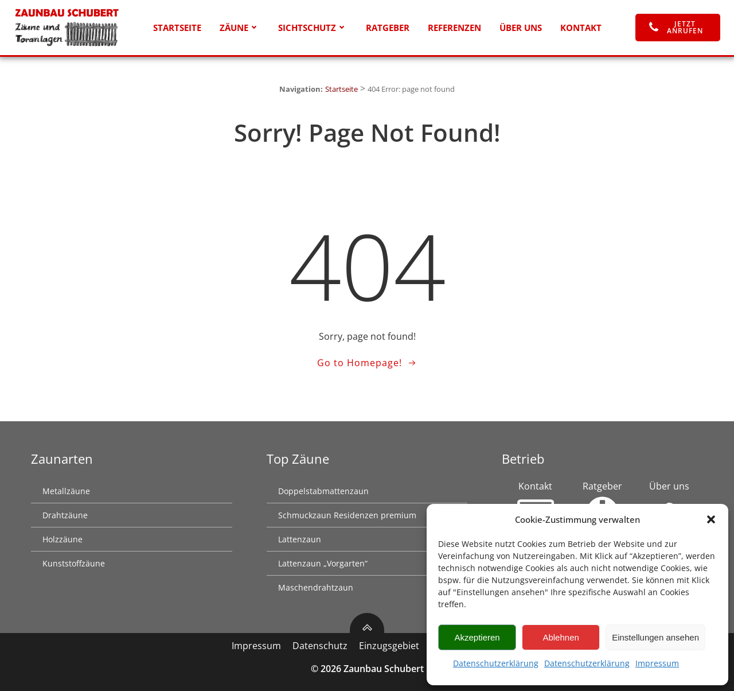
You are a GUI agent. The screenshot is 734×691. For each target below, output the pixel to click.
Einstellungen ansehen (655, 637)
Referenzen (454, 27)
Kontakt (581, 27)
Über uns (520, 27)
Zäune (240, 27)
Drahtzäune (65, 515)
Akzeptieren (476, 637)
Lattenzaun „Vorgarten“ (323, 563)
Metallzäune (66, 491)
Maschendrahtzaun (315, 587)
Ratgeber (387, 27)
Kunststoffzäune (73, 563)
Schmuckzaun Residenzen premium (347, 515)
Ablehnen (560, 637)
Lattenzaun (299, 539)
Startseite (177, 27)
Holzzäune (62, 539)
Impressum (657, 663)
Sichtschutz (313, 27)
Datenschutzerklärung (495, 663)
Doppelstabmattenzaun (323, 491)
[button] (711, 519)
